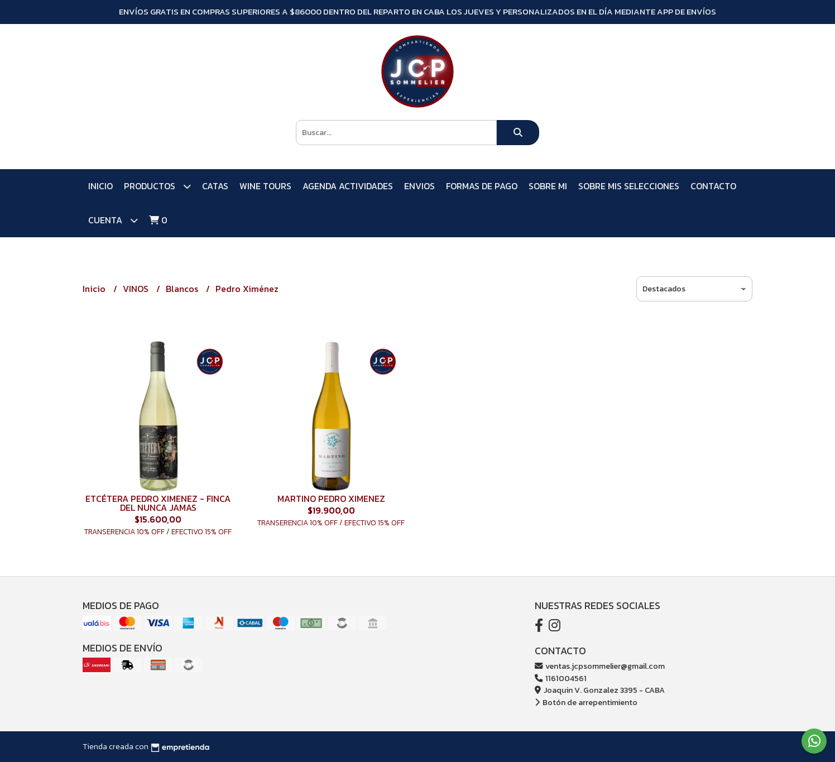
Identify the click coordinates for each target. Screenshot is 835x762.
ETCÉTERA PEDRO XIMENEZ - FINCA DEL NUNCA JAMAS (158, 503)
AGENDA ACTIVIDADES (348, 186)
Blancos (183, 288)
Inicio (100, 186)
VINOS (137, 288)
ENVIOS (419, 186)
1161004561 (561, 678)
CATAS (215, 186)
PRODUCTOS (157, 186)
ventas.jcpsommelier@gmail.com (600, 666)
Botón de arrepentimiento (586, 702)
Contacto (713, 186)
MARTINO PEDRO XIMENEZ (331, 498)
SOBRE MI (548, 186)
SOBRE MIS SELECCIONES (628, 186)
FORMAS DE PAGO (481, 186)
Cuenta (113, 220)
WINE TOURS (265, 186)
